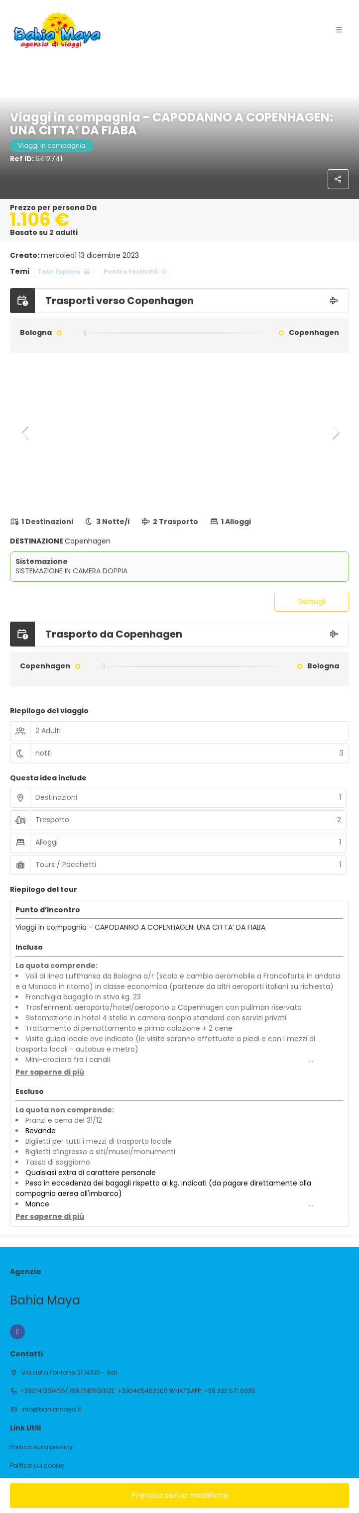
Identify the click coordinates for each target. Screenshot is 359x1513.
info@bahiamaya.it (50, 1409)
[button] (25, 432)
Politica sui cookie (37, 1466)
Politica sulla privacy (41, 1447)
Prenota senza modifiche (180, 1495)
